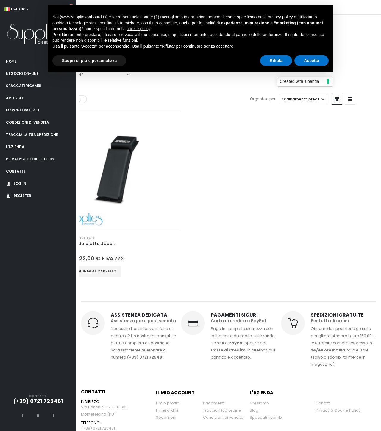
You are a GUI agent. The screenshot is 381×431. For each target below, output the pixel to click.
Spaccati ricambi (23, 85)
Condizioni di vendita (27, 122)
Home (11, 61)
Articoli (14, 97)
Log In (16, 183)
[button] (357, 21)
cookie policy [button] (138, 28)
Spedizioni (166, 280)
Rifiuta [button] (276, 60)
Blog (254, 273)
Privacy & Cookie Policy (30, 159)
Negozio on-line (22, 73)
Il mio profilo (167, 266)
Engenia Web (164, 388)
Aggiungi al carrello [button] (101, 133)
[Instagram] (53, 415)
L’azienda (15, 146)
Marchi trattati (22, 110)
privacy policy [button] (280, 17)
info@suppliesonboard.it (105, 305)
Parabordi (107, 95)
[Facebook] (23, 415)
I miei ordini (167, 273)
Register (18, 195)
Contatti (15, 171)
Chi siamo (259, 266)
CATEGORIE (89, 95)
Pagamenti (213, 266)
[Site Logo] (38, 34)
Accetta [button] (311, 60)
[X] (38, 415)
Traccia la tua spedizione (32, 134)
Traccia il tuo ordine (222, 273)
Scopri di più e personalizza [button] (89, 60)
